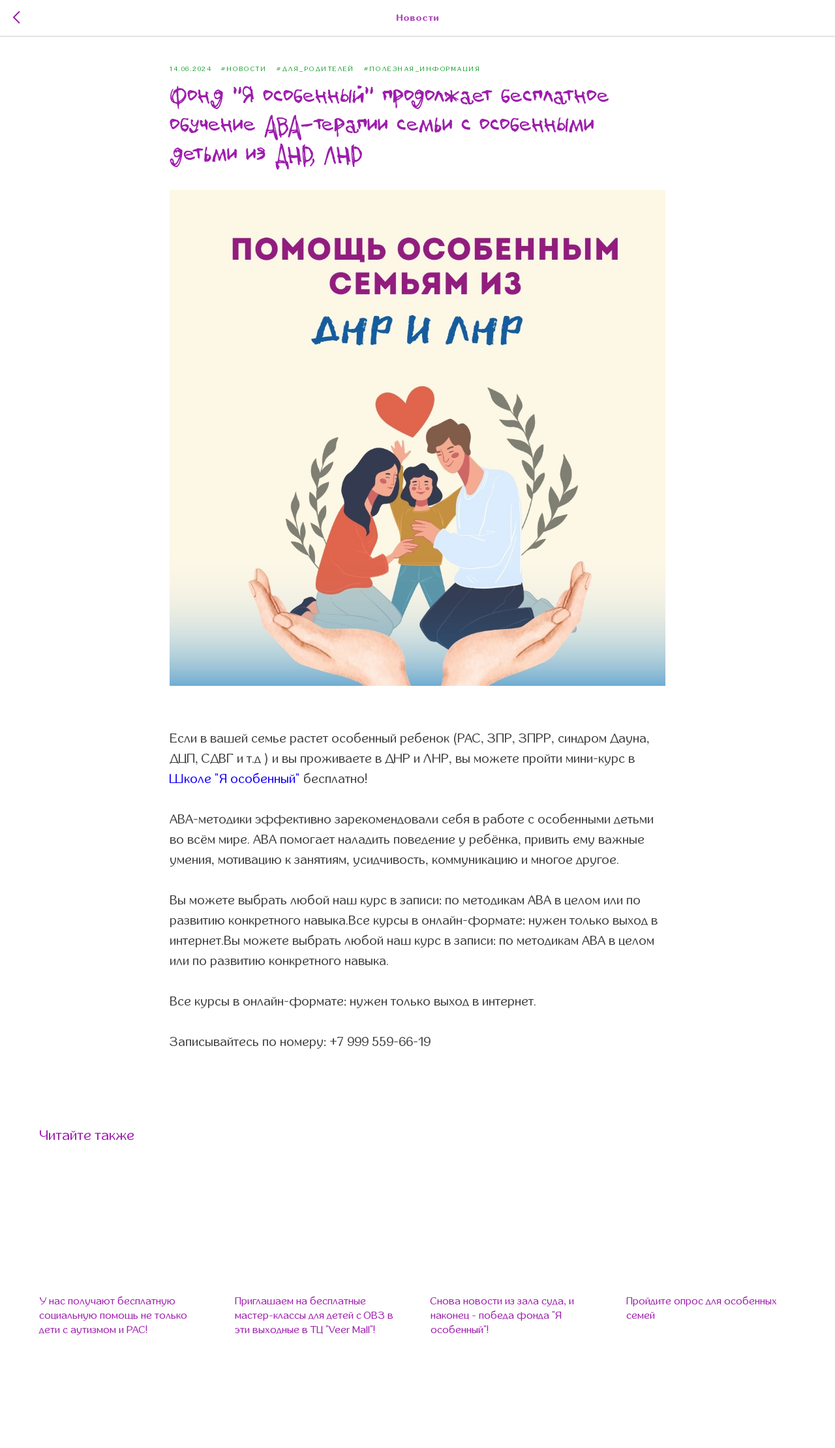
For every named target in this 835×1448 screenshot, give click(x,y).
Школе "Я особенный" (235, 779)
